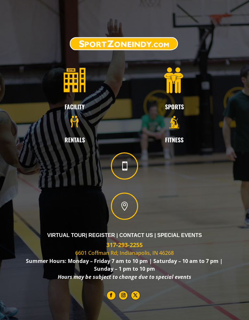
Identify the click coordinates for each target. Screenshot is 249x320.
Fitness (174, 140)
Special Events (179, 235)
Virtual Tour (66, 235)
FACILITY (75, 106)
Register (102, 235)
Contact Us (136, 235)
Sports (174, 106)
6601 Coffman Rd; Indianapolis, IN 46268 (124, 252)
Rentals (75, 140)
